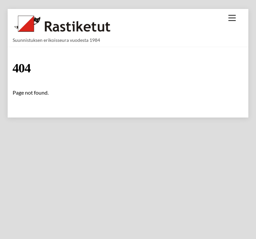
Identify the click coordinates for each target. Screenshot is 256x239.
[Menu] (232, 18)
